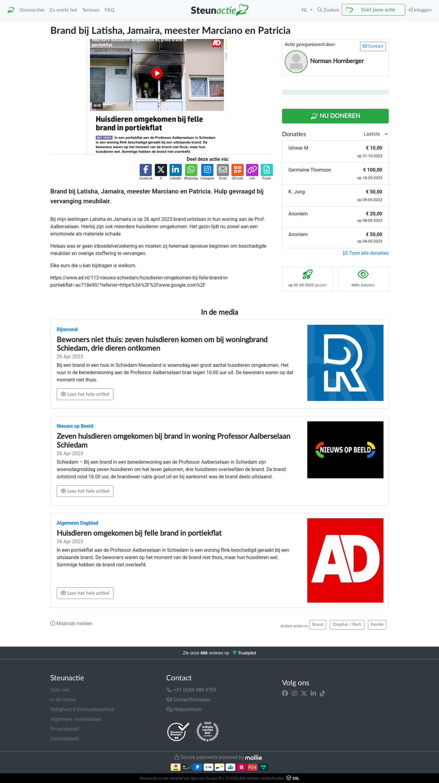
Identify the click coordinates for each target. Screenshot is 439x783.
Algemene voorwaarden (76, 719)
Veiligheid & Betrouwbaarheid (82, 709)
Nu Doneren (335, 116)
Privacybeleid (64, 729)
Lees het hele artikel (85, 394)
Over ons (60, 690)
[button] (328, 10)
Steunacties (32, 10)
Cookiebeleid (64, 739)
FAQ (109, 10)
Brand (317, 624)
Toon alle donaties (366, 253)
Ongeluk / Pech (347, 624)
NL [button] (305, 10)
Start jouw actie (378, 9)
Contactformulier (188, 700)
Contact (373, 46)
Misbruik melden (71, 623)
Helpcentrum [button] (184, 709)
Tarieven (91, 10)
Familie (377, 624)
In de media (63, 700)
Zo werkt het (63, 10)
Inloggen (420, 9)
